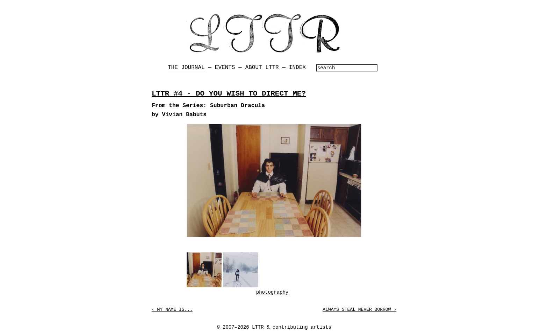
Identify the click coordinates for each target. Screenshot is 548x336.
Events (225, 67)
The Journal (186, 67)
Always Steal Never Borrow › (359, 309)
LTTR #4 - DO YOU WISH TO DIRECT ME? (229, 94)
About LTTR (262, 67)
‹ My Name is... (172, 309)
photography (272, 292)
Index (297, 67)
